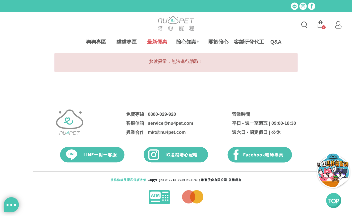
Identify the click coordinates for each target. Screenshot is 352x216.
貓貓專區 (126, 42)
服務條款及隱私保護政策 (128, 180)
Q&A (275, 42)
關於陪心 (218, 42)
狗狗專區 (96, 42)
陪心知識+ (187, 42)
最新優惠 (157, 42)
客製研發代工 (249, 42)
